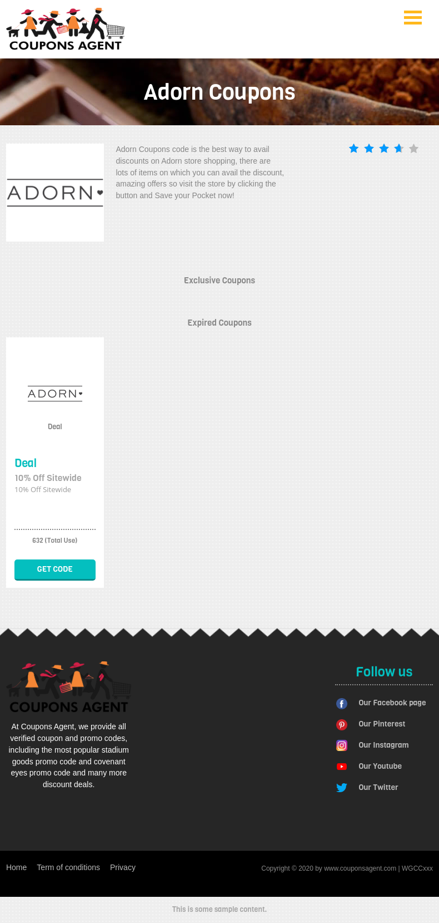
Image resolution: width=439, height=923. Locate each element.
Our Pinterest (381, 724)
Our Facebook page (392, 703)
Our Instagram (383, 745)
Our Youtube (380, 766)
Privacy (123, 867)
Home (16, 867)
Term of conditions (68, 867)
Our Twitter (378, 787)
